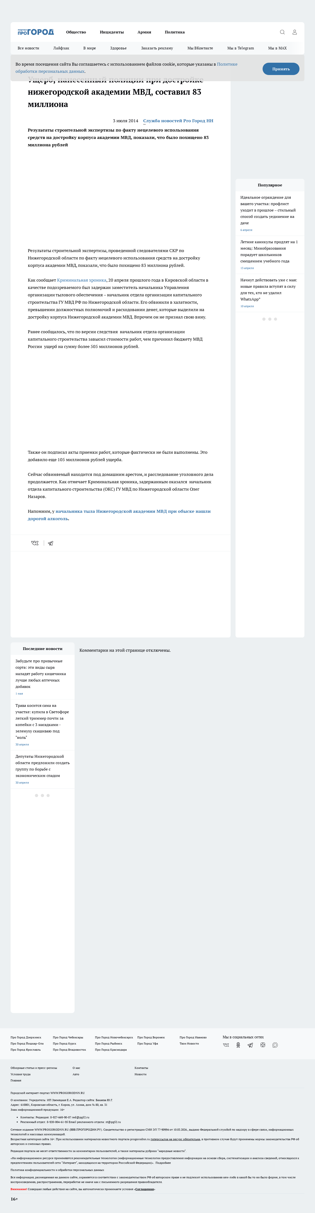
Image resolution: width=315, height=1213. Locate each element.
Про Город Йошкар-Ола (27, 1043)
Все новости (28, 48)
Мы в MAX (277, 48)
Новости (140, 1074)
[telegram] (52, 543)
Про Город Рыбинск (108, 1043)
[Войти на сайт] (294, 32)
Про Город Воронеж (151, 1037)
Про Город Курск (64, 1043)
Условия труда (21, 1074)
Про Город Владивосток (69, 1049)
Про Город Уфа (147, 1043)
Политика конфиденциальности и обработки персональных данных (57, 1170)
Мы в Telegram (240, 48)
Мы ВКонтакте (200, 48)
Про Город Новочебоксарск (114, 1037)
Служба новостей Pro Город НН (178, 120)
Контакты (141, 1068)
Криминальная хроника (81, 280)
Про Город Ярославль (26, 1049)
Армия (144, 32)
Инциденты (112, 32)
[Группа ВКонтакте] (226, 1045)
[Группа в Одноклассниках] (238, 1045)
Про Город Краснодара (111, 1049)
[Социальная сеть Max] (275, 1045)
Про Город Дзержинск (26, 1037)
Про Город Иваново (193, 1037)
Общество (76, 32)
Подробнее (163, 1163)
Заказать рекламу (157, 48)
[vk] (35, 543)
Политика (175, 32)
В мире (89, 48)
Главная (16, 1080)
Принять (281, 68)
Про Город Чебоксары (68, 1037)
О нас (76, 1068)
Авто (76, 1074)
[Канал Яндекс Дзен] (263, 1045)
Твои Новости (189, 1043)
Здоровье (118, 48)
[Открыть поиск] (282, 32)
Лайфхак (61, 48)
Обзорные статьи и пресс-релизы (34, 1068)
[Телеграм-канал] (250, 1045)
